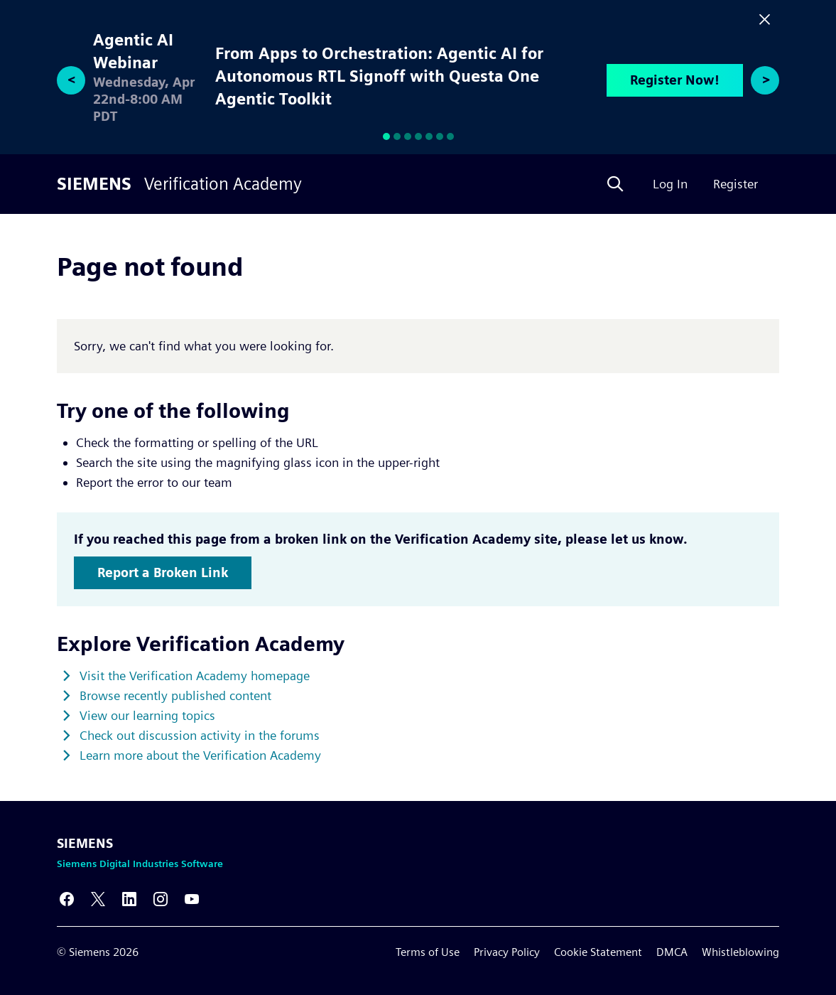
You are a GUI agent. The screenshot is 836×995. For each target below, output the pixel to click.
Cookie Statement (598, 952)
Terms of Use (428, 952)
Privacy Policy (507, 952)
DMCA (672, 952)
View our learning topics (147, 715)
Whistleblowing (740, 952)
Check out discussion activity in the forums (200, 735)
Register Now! (675, 79)
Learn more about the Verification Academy (200, 755)
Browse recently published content (175, 695)
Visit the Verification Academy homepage (195, 675)
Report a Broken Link (162, 572)
